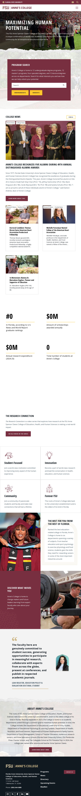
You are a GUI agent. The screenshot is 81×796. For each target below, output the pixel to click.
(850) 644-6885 (16, 788)
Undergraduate (20, 93)
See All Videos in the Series (18, 434)
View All (71, 117)
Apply (63, 85)
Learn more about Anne (40, 750)
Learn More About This (16, 198)
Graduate (36, 93)
